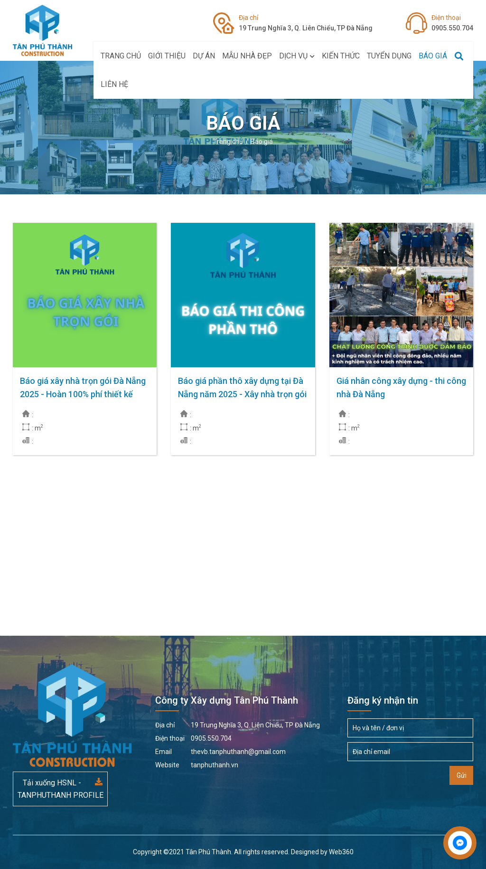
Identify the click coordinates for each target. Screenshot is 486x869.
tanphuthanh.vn (196, 765)
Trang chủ (121, 55)
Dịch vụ (297, 55)
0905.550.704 (452, 22)
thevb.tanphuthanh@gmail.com (220, 751)
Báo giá (433, 55)
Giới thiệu (167, 55)
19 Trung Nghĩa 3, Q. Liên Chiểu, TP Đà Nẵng (306, 22)
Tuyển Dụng (389, 55)
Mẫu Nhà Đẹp (247, 55)
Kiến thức (341, 55)
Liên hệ (114, 84)
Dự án (204, 55)
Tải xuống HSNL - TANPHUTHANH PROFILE (60, 789)
